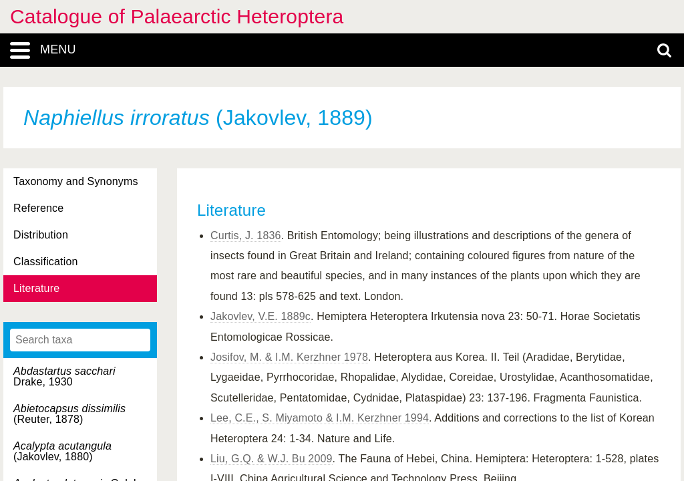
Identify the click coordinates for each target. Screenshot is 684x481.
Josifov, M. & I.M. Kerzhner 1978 (289, 357)
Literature (36, 288)
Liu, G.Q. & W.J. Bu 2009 (271, 458)
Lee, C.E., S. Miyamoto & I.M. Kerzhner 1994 (319, 418)
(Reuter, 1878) (69, 414)
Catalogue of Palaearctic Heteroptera (176, 16)
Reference (38, 208)
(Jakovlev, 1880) (62, 451)
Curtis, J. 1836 (245, 235)
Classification (45, 261)
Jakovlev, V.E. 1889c (260, 316)
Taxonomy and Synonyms (75, 181)
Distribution (40, 234)
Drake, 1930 (64, 376)
